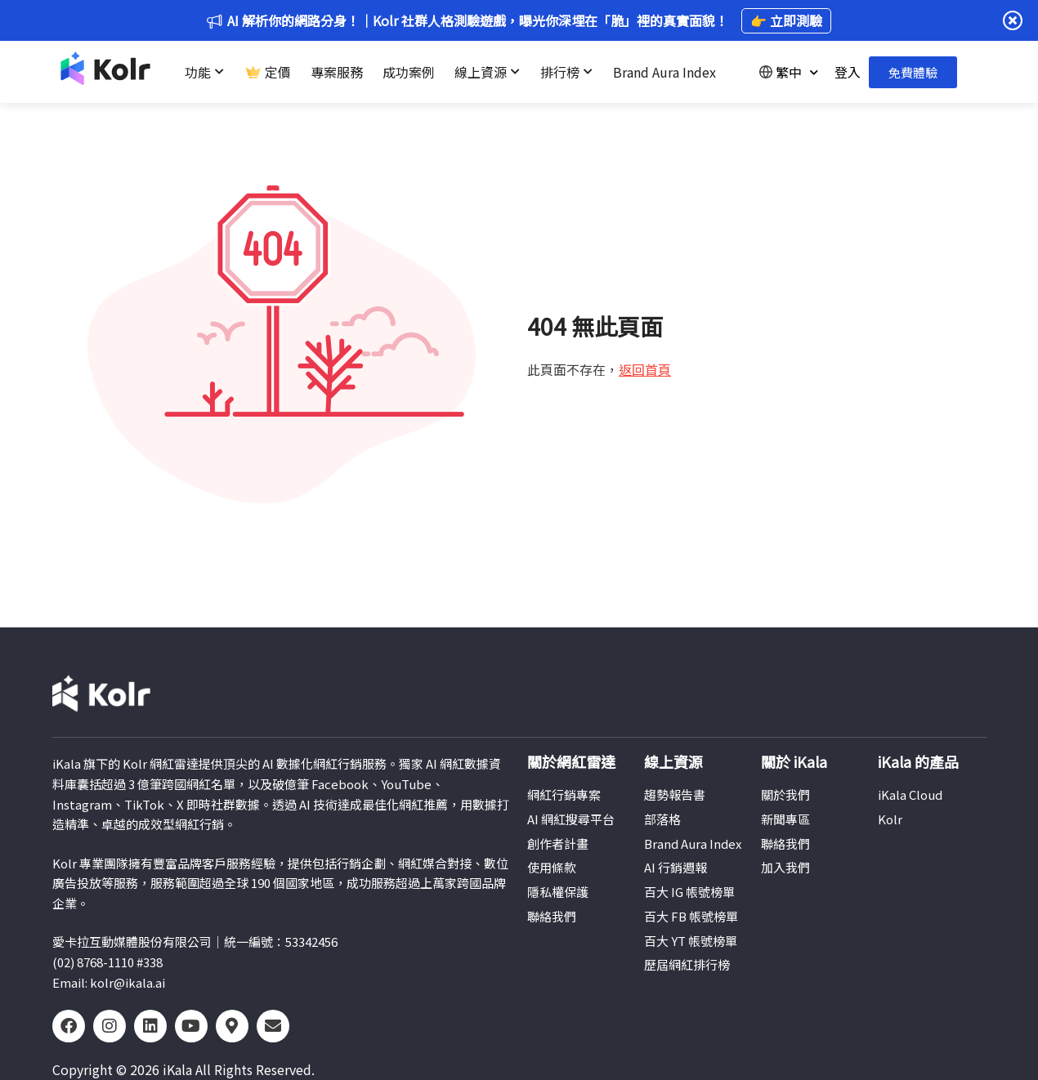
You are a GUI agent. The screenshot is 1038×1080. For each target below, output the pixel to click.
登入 (847, 72)
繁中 (788, 72)
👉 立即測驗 (786, 20)
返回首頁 (645, 369)
